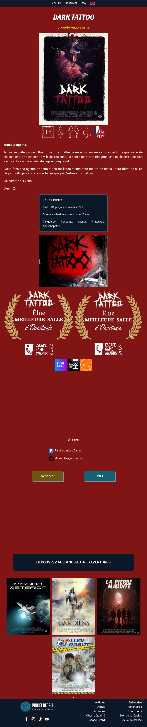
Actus (101, 706)
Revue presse (131, 720)
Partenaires (134, 706)
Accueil (56, 3)
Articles (100, 702)
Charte (95, 715)
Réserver (71, 3)
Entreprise (135, 702)
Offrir (99, 476)
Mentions (131, 715)
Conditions (135, 711)
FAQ (84, 3)
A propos (99, 711)
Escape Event (96, 720)
